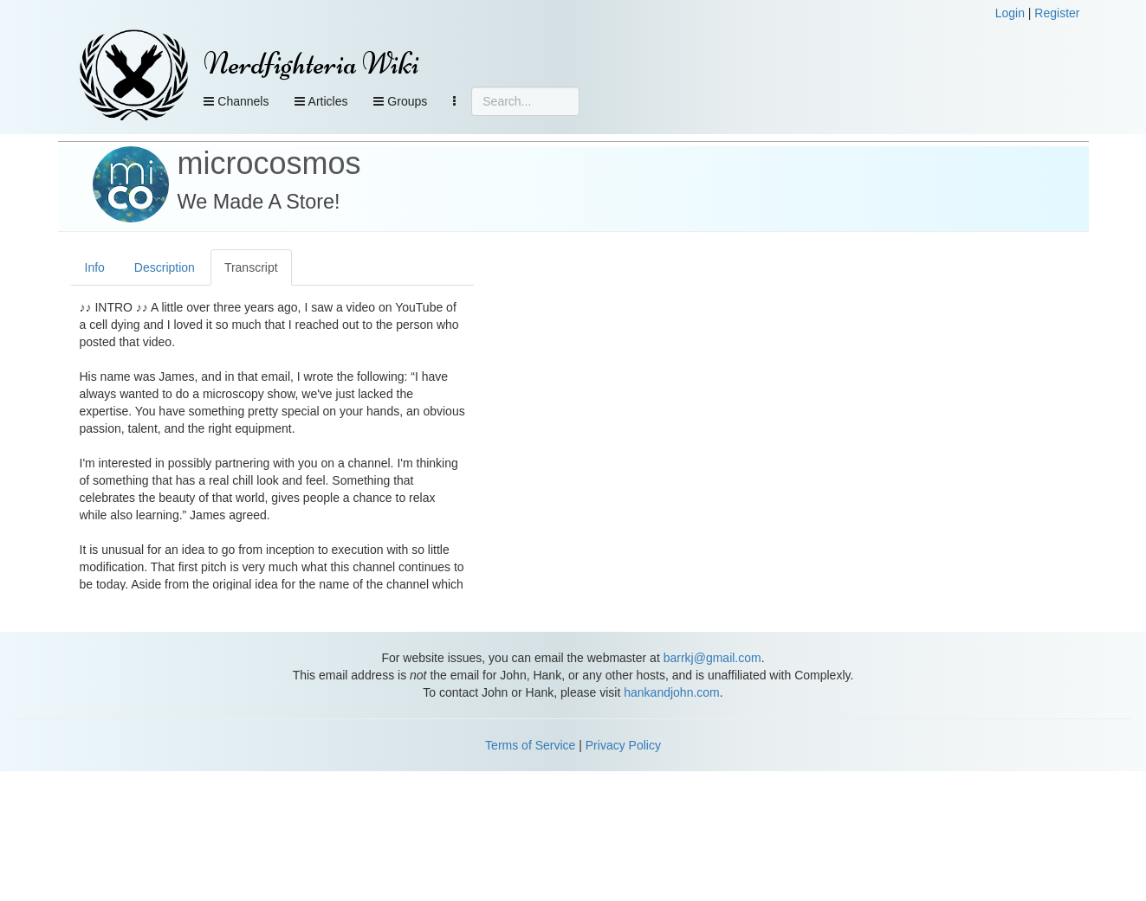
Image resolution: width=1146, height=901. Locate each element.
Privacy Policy (623, 745)
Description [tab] (164, 267)
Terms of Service (530, 745)
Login (1010, 13)
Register (1056, 13)
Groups (400, 101)
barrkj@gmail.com (712, 658)
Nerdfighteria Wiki (311, 63)
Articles (321, 101)
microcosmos (269, 163)
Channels (236, 101)
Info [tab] (95, 267)
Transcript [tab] (251, 267)
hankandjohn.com (672, 692)
